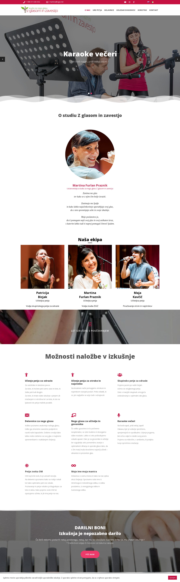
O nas (87, 10)
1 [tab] (88, 93)
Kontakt (153, 10)
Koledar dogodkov (125, 10)
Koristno (142, 10)
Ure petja (97, 10)
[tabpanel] (90, 59)
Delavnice (109, 10)
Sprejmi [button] (172, 577)
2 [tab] (91, 93)
